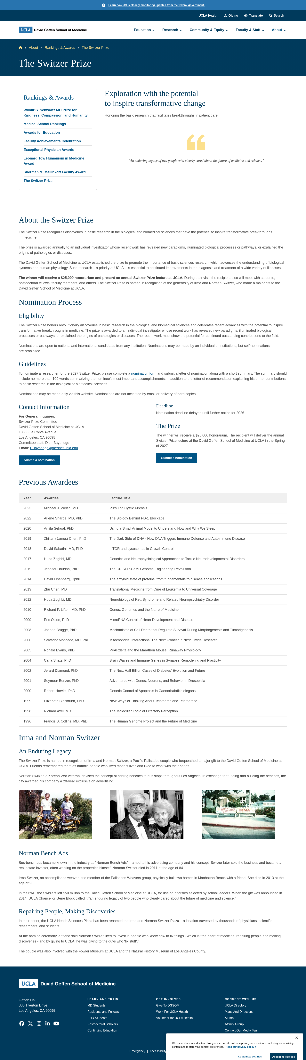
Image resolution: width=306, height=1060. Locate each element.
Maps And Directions (239, 1011)
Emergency (233, 1036)
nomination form (143, 373)
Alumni (229, 1018)
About (33, 48)
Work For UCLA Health (172, 1011)
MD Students (96, 1005)
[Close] (296, 1050)
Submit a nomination (39, 460)
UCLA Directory (235, 1005)
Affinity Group (234, 1024)
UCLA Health (207, 15)
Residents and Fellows (103, 1011)
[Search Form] (276, 15)
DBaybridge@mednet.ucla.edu (54, 448)
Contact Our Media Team (242, 1030)
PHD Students (97, 1018)
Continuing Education (102, 1030)
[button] (253, 15)
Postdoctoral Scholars (102, 1024)
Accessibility (157, 1051)
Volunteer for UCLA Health (174, 1018)
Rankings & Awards (60, 48)
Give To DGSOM (167, 1005)
